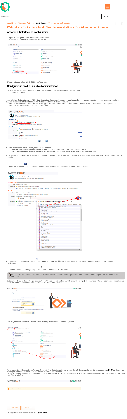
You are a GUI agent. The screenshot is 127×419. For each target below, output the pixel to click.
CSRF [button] (111, 370)
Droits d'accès (41, 23)
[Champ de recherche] (55, 16)
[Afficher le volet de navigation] (107, 6)
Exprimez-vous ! (42, 412)
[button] (103, 16)
